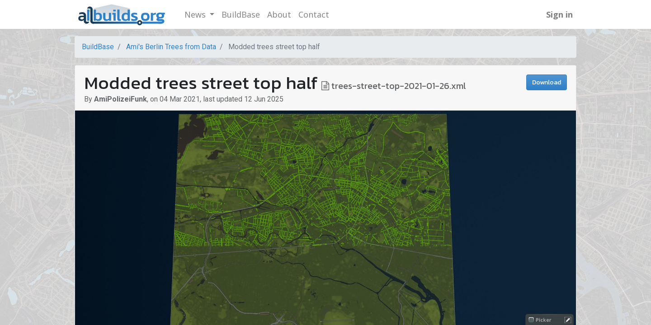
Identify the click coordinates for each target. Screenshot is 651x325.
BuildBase (98, 46)
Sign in (559, 14)
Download (546, 82)
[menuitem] (241, 14)
